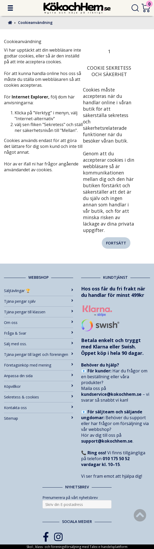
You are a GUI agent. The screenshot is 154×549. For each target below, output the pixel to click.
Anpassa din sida (38, 375)
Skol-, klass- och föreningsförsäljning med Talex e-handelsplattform (77, 546)
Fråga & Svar (38, 333)
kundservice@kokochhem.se (111, 394)
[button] (10, 8)
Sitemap (38, 418)
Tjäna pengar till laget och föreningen (38, 354)
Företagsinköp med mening (38, 365)
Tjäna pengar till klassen (38, 311)
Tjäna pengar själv (38, 301)
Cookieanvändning (35, 22)
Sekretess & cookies (38, 397)
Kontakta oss (38, 407)
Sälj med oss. (38, 343)
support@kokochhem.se (107, 441)
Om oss (38, 322)
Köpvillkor (38, 386)
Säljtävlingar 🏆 (38, 290)
